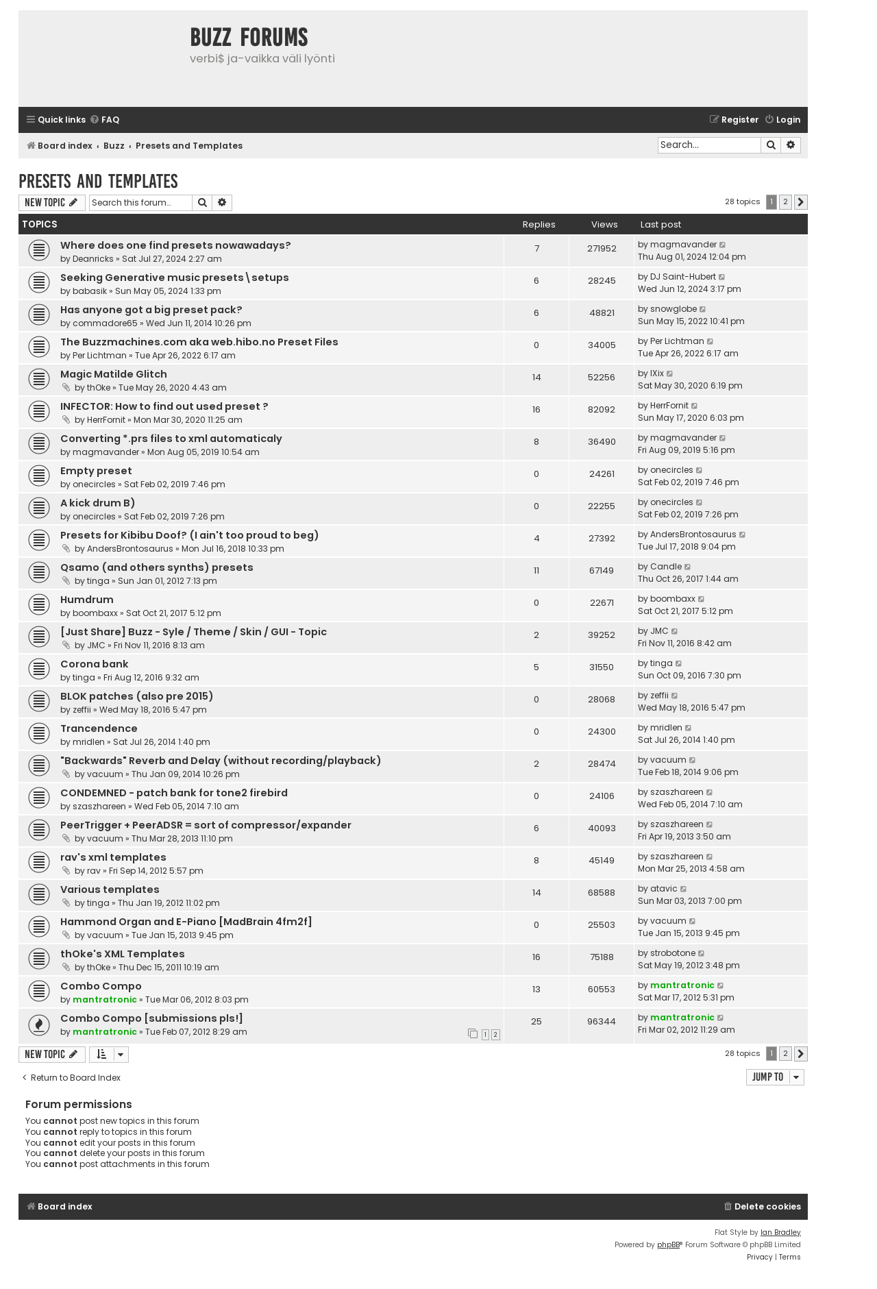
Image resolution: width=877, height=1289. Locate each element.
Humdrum (87, 599)
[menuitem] (104, 120)
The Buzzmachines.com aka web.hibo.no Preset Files (199, 342)
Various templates (110, 889)
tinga (98, 581)
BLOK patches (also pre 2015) (137, 696)
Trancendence (99, 728)
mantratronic (105, 999)
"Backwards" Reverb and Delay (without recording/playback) (221, 761)
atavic (664, 888)
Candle (666, 566)
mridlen (89, 742)
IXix (657, 373)
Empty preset (96, 471)
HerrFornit (106, 420)
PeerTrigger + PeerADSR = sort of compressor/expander (205, 825)
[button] (801, 202)
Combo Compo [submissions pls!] (151, 1018)
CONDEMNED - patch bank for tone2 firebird (174, 793)
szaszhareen (99, 806)
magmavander (683, 244)
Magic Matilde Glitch (113, 374)
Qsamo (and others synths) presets (157, 567)
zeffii (82, 709)
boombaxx (95, 613)
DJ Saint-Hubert (683, 276)
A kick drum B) (98, 503)
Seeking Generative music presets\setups (174, 277)
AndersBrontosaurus (130, 548)
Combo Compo (101, 986)
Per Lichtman (100, 355)
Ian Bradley (781, 1232)
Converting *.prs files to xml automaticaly (171, 438)
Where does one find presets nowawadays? (175, 245)
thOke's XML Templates (122, 954)
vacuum (105, 774)
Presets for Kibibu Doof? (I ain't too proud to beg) (189, 535)
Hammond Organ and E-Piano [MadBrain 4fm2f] (186, 922)
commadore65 (105, 323)
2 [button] (785, 201)
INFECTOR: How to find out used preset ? (164, 406)
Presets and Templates (97, 181)
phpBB (668, 1245)
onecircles (94, 484)
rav (94, 870)
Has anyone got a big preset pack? (151, 310)
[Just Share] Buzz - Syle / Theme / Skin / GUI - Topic (193, 632)
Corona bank (94, 664)
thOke (98, 387)
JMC (96, 645)
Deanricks (93, 259)
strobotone (672, 953)
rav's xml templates (113, 857)
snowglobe (673, 309)
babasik (90, 291)
